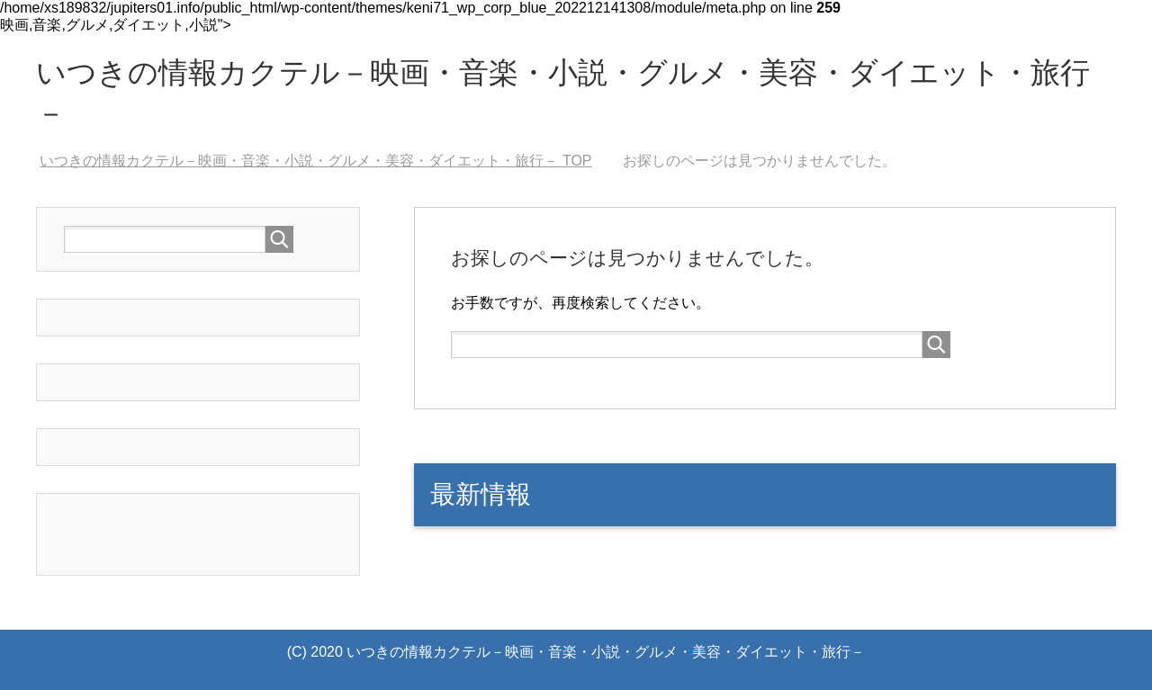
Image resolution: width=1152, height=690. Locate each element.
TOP (315, 160)
